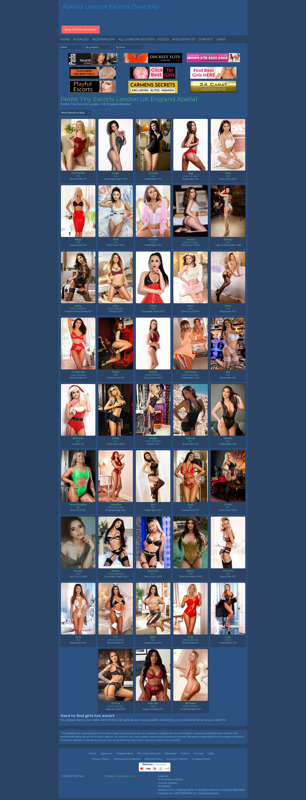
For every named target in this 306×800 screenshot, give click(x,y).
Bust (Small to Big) (73, 112)
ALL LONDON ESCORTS (136, 39)
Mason (153, 371)
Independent (124, 753)
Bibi (153, 636)
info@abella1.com (125, 776)
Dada (115, 438)
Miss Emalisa (78, 504)
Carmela (190, 371)
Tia (116, 636)
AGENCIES (81, 39)
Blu (153, 504)
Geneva (228, 570)
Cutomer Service (177, 758)
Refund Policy (153, 758)
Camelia (153, 570)
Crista (228, 504)
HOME (65, 39)
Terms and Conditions (127, 758)
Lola (228, 636)
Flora (115, 371)
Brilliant (190, 703)
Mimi (228, 305)
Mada (153, 438)
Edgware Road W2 (115, 709)
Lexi (190, 636)
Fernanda (78, 173)
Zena (153, 305)
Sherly (228, 239)
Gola (78, 636)
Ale (228, 371)
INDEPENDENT (104, 39)
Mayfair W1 (78, 444)
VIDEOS (163, 39)
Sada (115, 173)
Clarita (190, 438)
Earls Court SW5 (228, 179)
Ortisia (115, 703)
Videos (185, 753)
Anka (78, 305)
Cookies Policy (201, 758)
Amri (190, 305)
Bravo (190, 570)
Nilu (115, 305)
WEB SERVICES (183, 39)
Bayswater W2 (190, 179)
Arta (115, 239)
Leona (190, 239)
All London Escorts (148, 753)
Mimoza (78, 438)
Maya (78, 239)
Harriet (153, 703)
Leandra (115, 504)
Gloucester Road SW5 (115, 179)
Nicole (78, 570)
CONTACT (205, 39)
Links (211, 753)
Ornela (153, 173)
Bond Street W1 (78, 179)
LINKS (220, 39)
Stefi (191, 504)
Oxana (228, 438)
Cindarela (78, 371)
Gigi (190, 173)
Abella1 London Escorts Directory (111, 6)
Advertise (170, 753)
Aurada (153, 239)
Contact (198, 753)
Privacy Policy (100, 758)
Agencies (106, 753)
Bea (227, 173)
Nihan (115, 570)
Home (92, 753)
